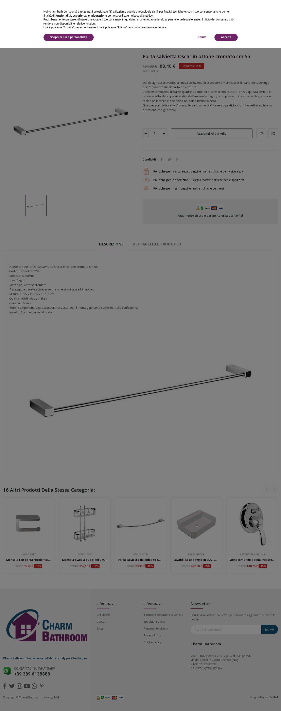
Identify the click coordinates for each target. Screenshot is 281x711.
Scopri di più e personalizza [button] (68, 37)
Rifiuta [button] (201, 37)
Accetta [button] (226, 37)
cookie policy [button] (144, 15)
